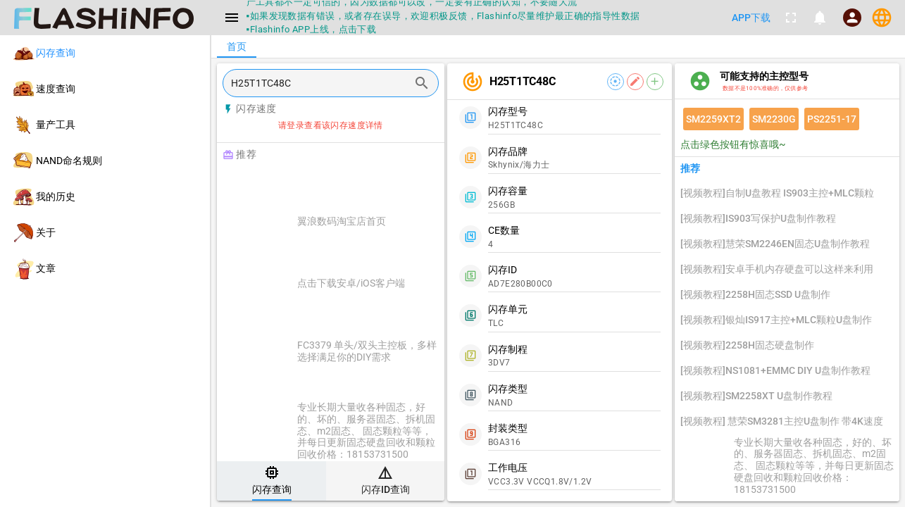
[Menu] (232, 18)
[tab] (271, 481)
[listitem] (105, 53)
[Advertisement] (366, 184)
